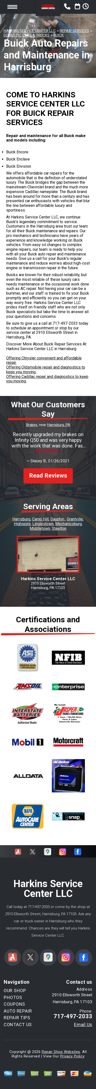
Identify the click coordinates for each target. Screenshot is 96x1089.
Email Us (83, 1024)
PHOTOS (13, 997)
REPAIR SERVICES (74, 31)
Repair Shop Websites (61, 1052)
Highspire (22, 523)
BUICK (59, 35)
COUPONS (14, 1004)
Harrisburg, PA (58, 425)
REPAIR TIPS (17, 1017)
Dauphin (57, 519)
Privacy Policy (72, 1056)
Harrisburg (21, 519)
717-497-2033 (65, 323)
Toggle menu (12, 7)
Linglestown (43, 523)
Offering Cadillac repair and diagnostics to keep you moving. (47, 379)
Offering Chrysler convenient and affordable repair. (44, 360)
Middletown (40, 528)
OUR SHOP (15, 990)
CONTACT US (18, 1024)
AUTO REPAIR (18, 1011)
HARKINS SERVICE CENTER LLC (30, 31)
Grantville (75, 519)
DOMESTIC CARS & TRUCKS (27, 35)
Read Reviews (48, 475)
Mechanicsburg (68, 523)
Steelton (59, 528)
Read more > (48, 451)
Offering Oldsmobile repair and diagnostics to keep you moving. (45, 369)
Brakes (31, 425)
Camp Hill (40, 519)
